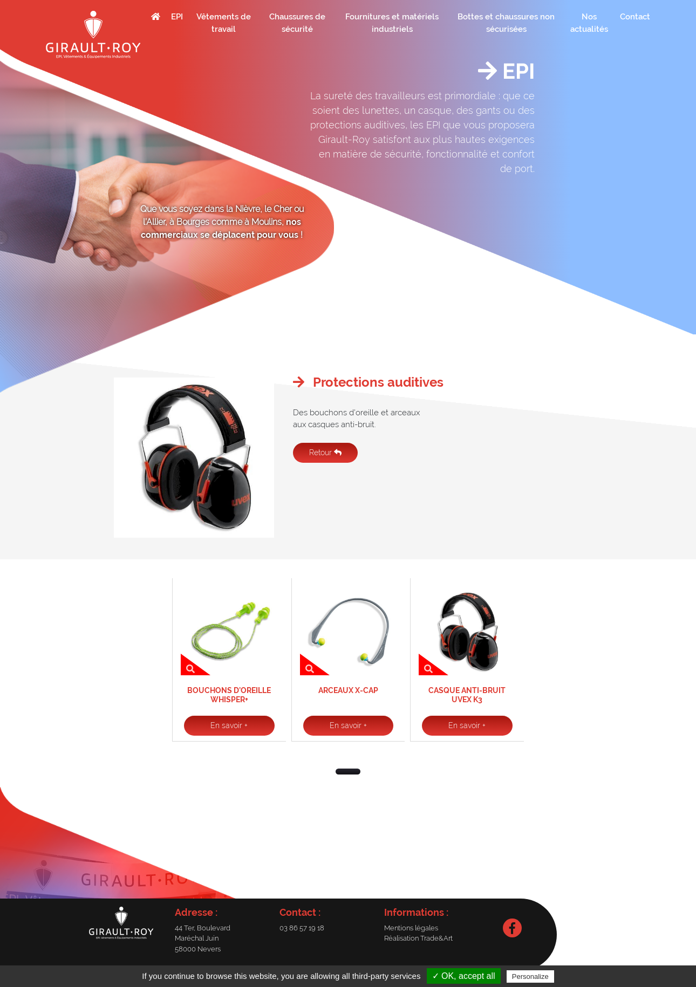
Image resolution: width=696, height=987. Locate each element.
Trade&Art (436, 938)
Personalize (530, 976)
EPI (177, 17)
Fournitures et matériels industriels (392, 23)
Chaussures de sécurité (297, 23)
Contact (635, 17)
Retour (325, 452)
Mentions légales (411, 928)
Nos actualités (589, 23)
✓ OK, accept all (463, 976)
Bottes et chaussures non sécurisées (506, 23)
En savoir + (229, 725)
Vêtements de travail (223, 23)
